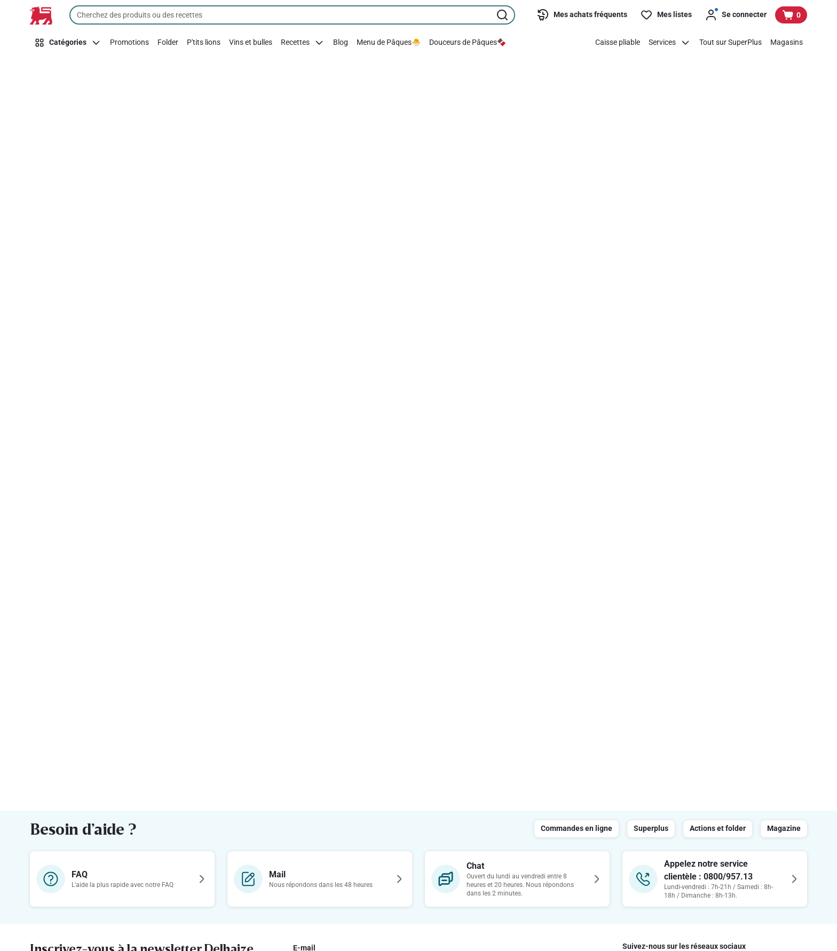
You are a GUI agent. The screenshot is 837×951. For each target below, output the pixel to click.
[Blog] (340, 42)
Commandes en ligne (576, 828)
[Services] (669, 42)
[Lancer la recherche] (503, 14)
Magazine (784, 828)
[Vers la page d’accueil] (41, 15)
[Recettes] (303, 42)
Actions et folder (718, 828)
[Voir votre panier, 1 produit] (791, 14)
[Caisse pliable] (617, 42)
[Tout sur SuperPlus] (730, 42)
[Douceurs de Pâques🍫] (467, 42)
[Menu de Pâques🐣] (388, 42)
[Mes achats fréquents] (581, 15)
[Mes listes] (666, 15)
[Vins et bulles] (251, 42)
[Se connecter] (735, 15)
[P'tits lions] (204, 42)
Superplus (651, 828)
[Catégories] (68, 42)
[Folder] (168, 42)
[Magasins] (786, 42)
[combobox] (292, 14)
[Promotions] (129, 42)
